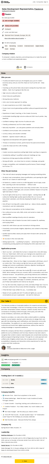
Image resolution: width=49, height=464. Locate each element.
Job (19, 67)
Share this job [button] (6, 456)
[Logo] (5, 2)
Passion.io (38, 9)
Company (28, 67)
